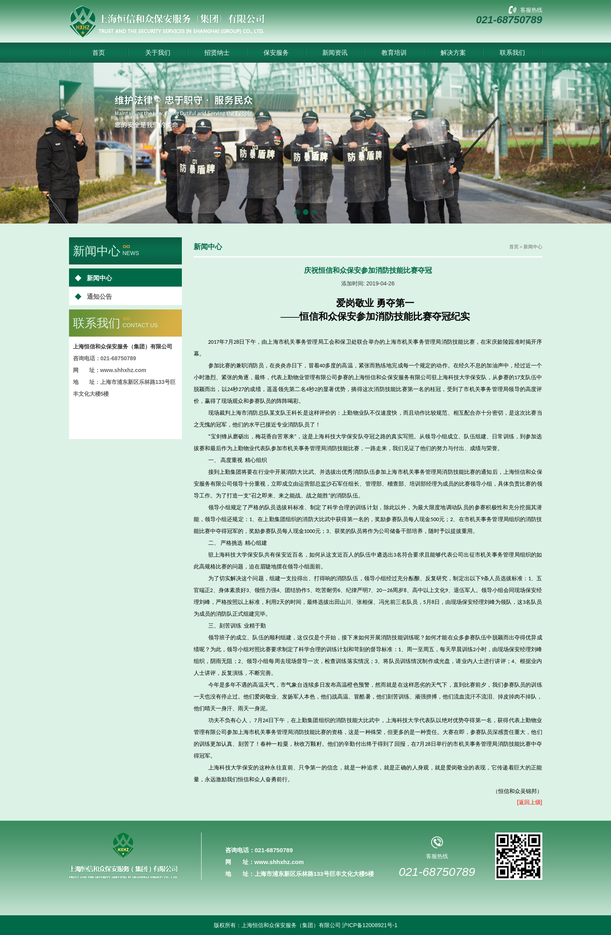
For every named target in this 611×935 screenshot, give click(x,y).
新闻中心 (93, 277)
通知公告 (93, 296)
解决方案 (453, 52)
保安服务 (276, 52)
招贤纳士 (217, 52)
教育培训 (394, 52)
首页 (98, 52)
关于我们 (157, 52)
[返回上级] (529, 802)
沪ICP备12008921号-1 (369, 925)
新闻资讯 (335, 52)
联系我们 (512, 52)
